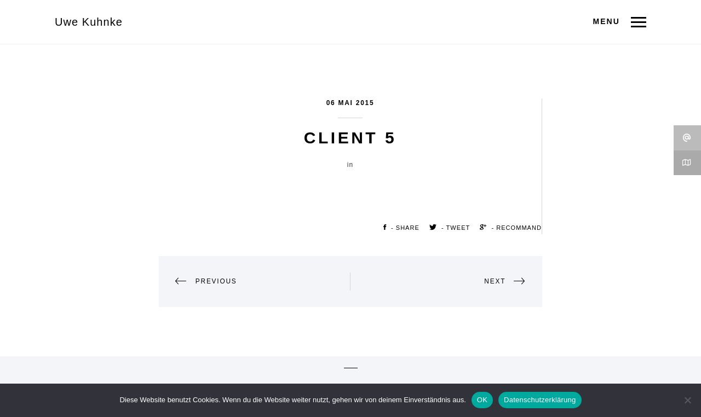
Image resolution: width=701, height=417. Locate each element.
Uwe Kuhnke (89, 22)
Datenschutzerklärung (540, 400)
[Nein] (687, 400)
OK (482, 400)
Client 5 (350, 138)
